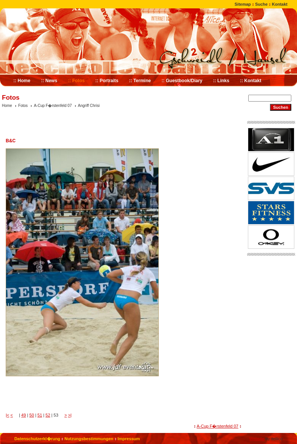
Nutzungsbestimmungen (88, 438)
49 (23, 415)
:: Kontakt (250, 80)
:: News (49, 80)
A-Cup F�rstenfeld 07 (53, 105)
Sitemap (243, 4)
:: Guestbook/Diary (181, 80)
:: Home (21, 80)
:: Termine (140, 80)
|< (7, 415)
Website (256, 438)
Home (7, 105)
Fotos (23, 105)
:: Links (221, 80)
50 (31, 415)
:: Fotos (76, 80)
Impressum (129, 438)
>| (70, 415)
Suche (261, 4)
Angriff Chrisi (89, 105)
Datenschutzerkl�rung (37, 438)
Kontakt (279, 4)
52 (48, 415)
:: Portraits (106, 80)
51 (39, 415)
